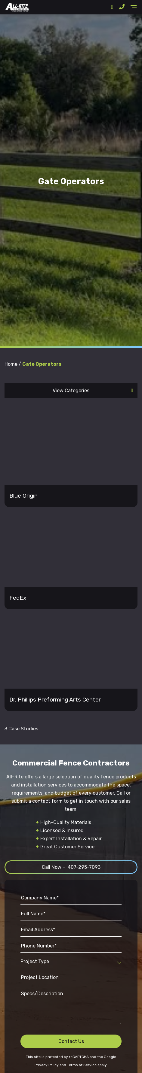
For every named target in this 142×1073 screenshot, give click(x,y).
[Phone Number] (122, 7)
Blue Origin (23, 495)
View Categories (71, 390)
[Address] (112, 7)
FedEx (17, 597)
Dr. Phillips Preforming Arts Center (55, 699)
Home (11, 364)
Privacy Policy (47, 1065)
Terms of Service (82, 1065)
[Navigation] (134, 7)
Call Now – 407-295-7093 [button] (71, 867)
